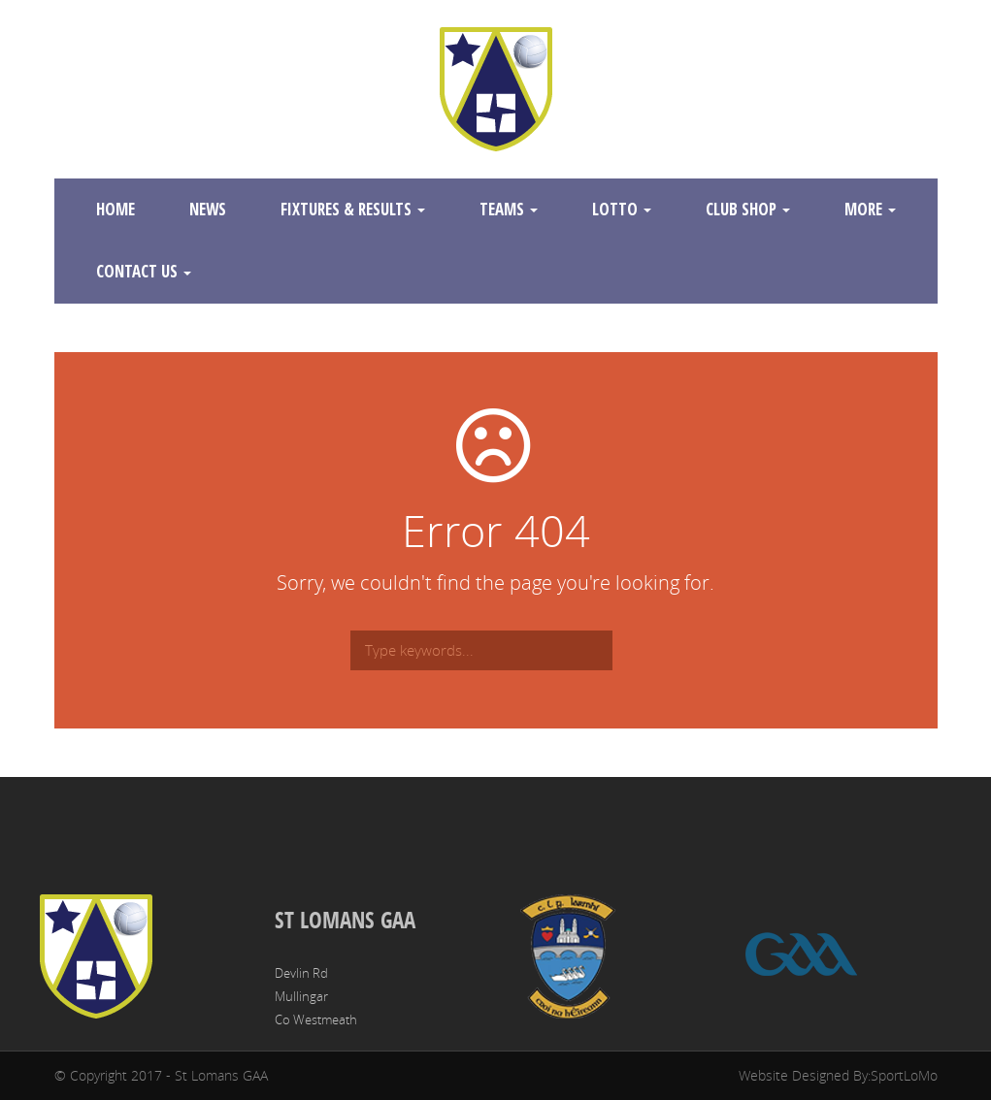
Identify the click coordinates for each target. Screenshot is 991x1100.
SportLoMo (904, 1075)
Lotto (621, 209)
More (870, 209)
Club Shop (748, 209)
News (207, 209)
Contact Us (143, 271)
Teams (508, 209)
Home (115, 209)
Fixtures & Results (353, 209)
